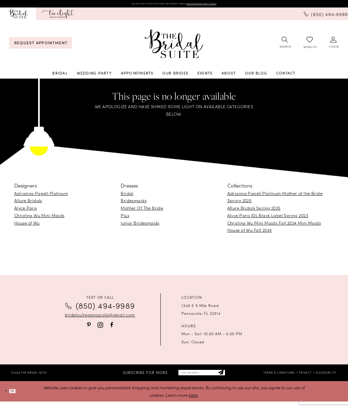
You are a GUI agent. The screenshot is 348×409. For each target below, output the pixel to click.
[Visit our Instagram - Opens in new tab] (100, 328)
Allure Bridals (28, 203)
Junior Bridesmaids (140, 225)
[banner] (174, 46)
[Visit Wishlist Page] (310, 45)
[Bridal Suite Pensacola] (18, 16)
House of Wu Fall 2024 (249, 233)
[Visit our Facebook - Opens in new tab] (111, 328)
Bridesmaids (133, 203)
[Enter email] (201, 378)
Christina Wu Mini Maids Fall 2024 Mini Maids (274, 225)
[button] (334, 45)
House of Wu (27, 225)
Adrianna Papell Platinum (41, 196)
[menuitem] (18, 16)
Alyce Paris (25, 211)
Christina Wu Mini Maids (39, 218)
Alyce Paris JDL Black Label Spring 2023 (267, 218)
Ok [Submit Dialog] (21, 399)
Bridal (127, 196)
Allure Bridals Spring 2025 (254, 211)
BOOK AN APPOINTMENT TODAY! (232, 4)
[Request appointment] (40, 45)
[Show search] (285, 45)
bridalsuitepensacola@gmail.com (100, 318)
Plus (125, 218)
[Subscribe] (241, 378)
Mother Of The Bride (142, 211)
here (193, 402)
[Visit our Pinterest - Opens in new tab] (89, 328)
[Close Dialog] (8, 399)
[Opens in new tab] (58, 16)
